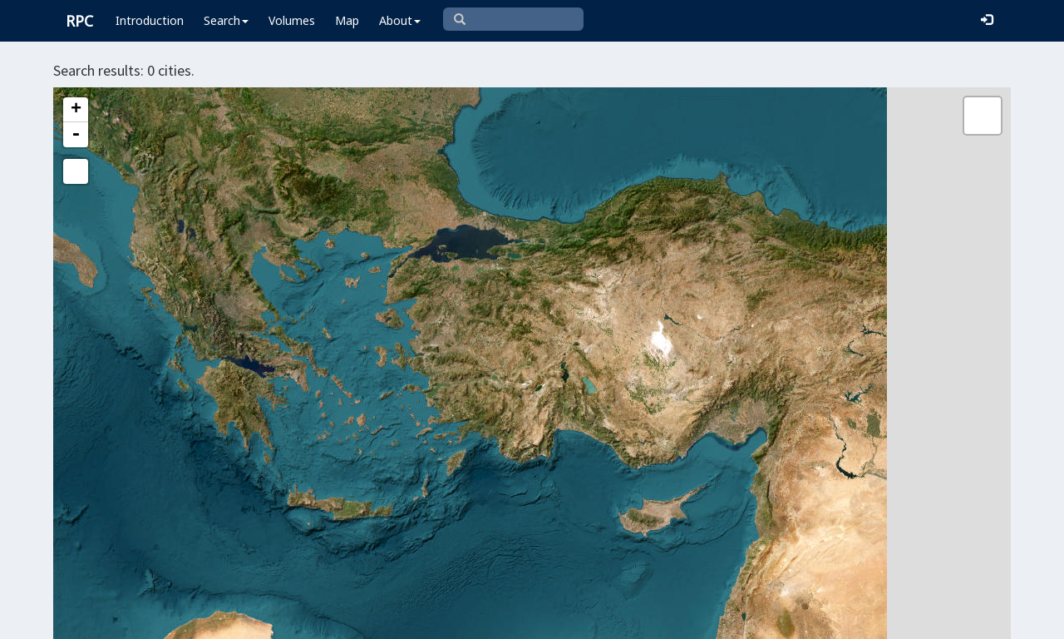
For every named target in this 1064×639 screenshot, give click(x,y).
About (400, 20)
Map (347, 20)
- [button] (75, 134)
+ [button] (76, 109)
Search (226, 20)
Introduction (150, 20)
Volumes (291, 20)
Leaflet (412, 619)
